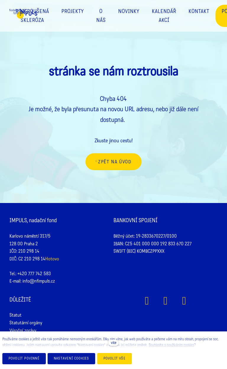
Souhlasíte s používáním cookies (171, 345)
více (113, 342)
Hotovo (52, 259)
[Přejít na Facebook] (147, 300)
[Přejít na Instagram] (165, 300)
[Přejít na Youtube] (184, 300)
